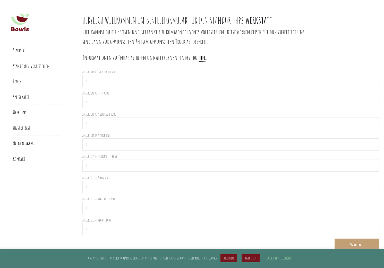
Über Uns (20, 112)
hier (202, 57)
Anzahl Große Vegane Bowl (96, 135)
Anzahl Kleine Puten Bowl (96, 178)
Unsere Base (21, 128)
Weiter (356, 244)
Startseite (20, 50)
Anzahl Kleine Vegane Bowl (96, 220)
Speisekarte (21, 97)
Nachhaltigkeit (24, 143)
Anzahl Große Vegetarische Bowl (99, 114)
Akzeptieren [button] (251, 258)
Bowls (17, 81)
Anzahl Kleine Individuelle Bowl (99, 156)
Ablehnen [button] (229, 258)
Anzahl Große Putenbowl (95, 93)
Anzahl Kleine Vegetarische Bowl (99, 199)
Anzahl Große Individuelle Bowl (99, 72)
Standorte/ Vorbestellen (31, 66)
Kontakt (19, 159)
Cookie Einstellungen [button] (279, 258)
